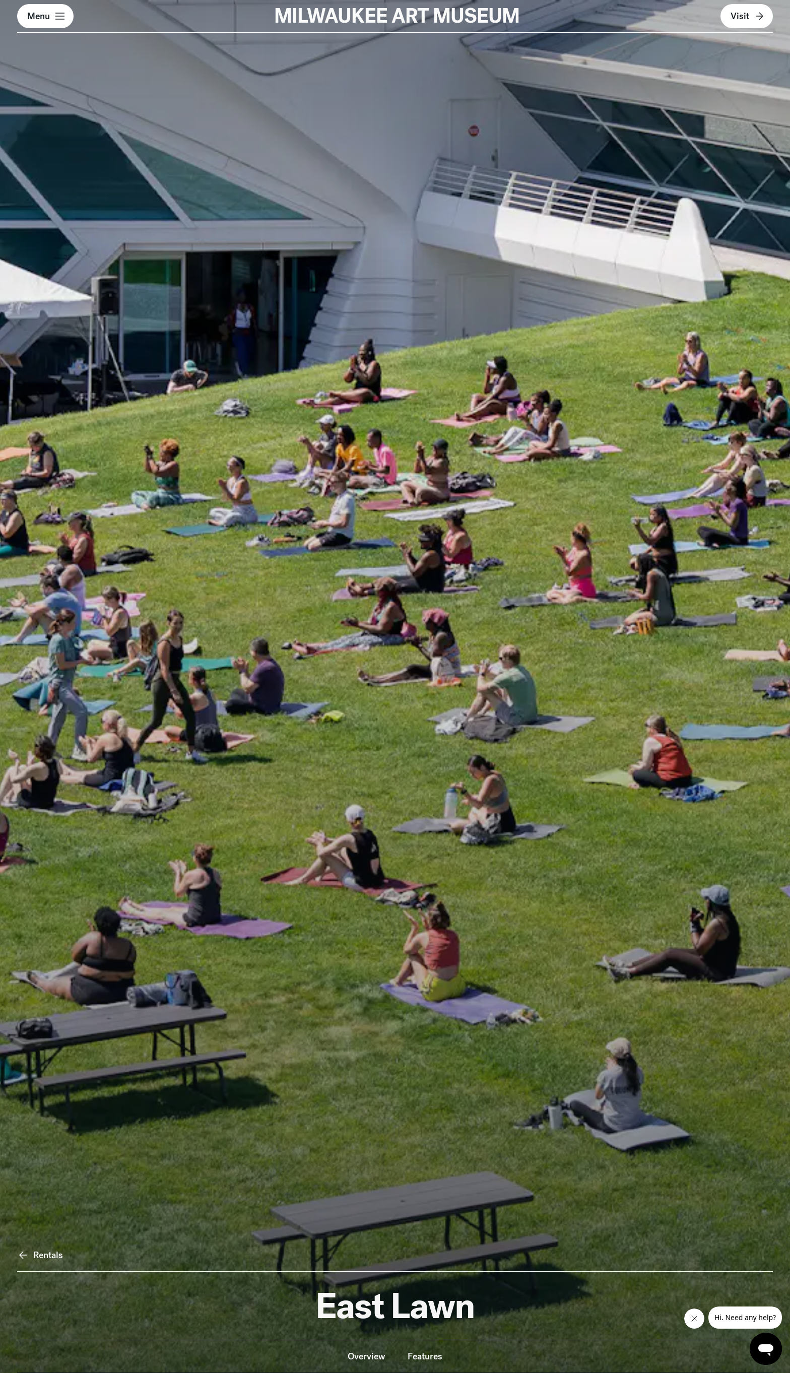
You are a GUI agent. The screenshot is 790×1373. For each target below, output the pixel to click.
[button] (45, 16)
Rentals (40, 1255)
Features (425, 1356)
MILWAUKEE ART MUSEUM (396, 16)
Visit (748, 16)
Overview (366, 1356)
